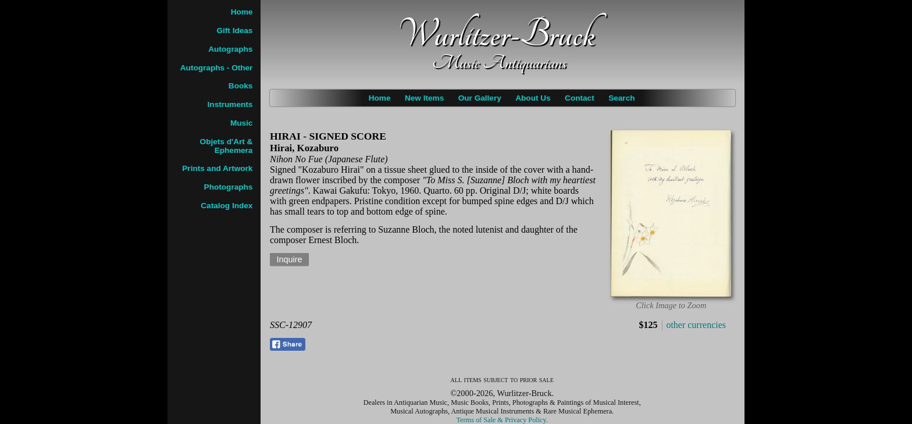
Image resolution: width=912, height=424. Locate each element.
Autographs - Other (216, 67)
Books (241, 85)
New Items (424, 98)
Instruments (230, 104)
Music (241, 123)
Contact (579, 98)
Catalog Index (226, 205)
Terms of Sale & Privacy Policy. (502, 420)
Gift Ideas (234, 30)
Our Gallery (479, 98)
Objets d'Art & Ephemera (226, 146)
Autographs (230, 49)
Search (621, 98)
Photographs (228, 187)
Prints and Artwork (217, 168)
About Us (532, 98)
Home (380, 98)
